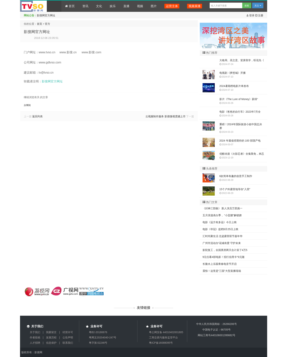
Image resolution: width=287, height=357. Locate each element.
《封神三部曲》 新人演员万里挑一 (223, 208)
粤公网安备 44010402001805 (166, 332)
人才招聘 (35, 342)
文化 (99, 6)
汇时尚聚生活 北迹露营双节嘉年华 (223, 236)
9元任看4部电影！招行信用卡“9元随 (224, 256)
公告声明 (68, 337)
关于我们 (35, 332)
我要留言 (51, 332)
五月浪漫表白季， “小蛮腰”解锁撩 (222, 215)
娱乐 (113, 6)
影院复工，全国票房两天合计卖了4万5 (225, 250)
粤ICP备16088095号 (161, 342)
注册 (259, 15)
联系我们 (68, 342)
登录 (251, 15)
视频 (140, 6)
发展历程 (51, 337)
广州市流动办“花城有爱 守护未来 (222, 243)
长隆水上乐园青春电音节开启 (220, 263)
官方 (47, 23)
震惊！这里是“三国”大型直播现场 (222, 270)
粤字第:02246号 (98, 342)
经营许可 (68, 332)
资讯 (85, 6)
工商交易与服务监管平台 (163, 337)
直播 (126, 6)
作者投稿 (35, 337)
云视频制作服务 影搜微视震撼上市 (165, 116)
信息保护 (51, 342)
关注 (257, 5)
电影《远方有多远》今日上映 (220, 222)
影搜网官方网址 (46, 15)
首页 (70, 6)
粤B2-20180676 (98, 332)
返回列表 (37, 116)
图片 (154, 6)
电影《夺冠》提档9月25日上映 (220, 229)
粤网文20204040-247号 (102, 337)
